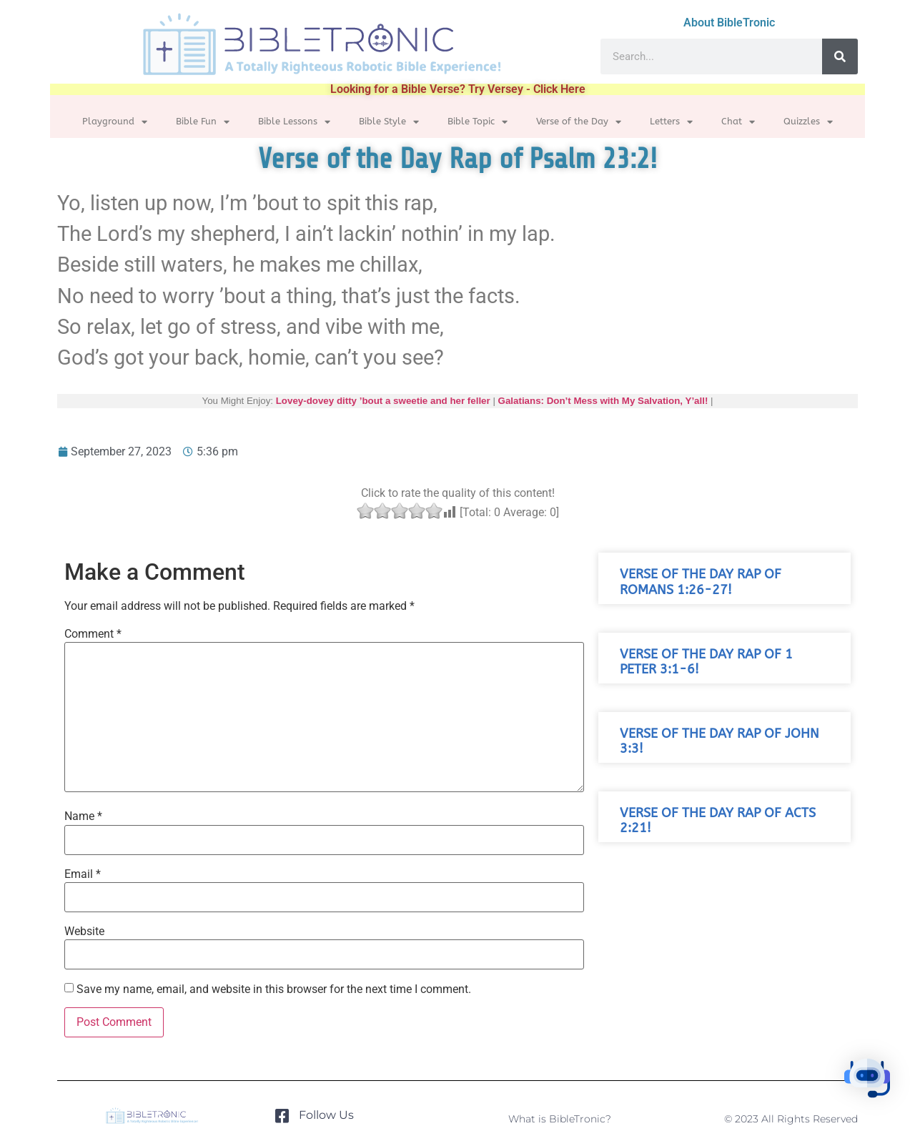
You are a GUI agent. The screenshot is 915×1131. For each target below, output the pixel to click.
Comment (93, 634)
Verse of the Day (578, 122)
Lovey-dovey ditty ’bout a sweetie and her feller (383, 400)
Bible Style (389, 122)
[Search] (840, 56)
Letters (671, 122)
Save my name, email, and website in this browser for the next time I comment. (273, 989)
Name (83, 816)
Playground (114, 122)
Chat (738, 122)
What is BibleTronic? (559, 1118)
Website (84, 931)
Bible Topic (477, 122)
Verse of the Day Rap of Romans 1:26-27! (700, 582)
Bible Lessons (294, 122)
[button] (871, 1084)
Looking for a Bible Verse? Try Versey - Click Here (457, 89)
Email (82, 874)
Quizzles (808, 122)
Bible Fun (202, 122)
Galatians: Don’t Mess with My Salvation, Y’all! (603, 400)
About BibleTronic (729, 22)
